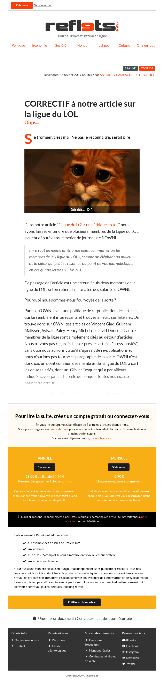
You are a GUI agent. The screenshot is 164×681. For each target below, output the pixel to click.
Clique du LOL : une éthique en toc (88, 224)
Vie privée (56, 640)
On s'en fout (146, 45)
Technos (103, 45)
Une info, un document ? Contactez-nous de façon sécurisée (82, 618)
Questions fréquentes (93, 642)
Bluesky (129, 640)
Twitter (128, 663)
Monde (82, 45)
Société (60, 45)
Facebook (130, 646)
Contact (18, 646)
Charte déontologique (57, 648)
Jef (152, 75)
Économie (39, 45)
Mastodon (130, 658)
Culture (124, 45)
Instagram (130, 652)
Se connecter (43, 5)
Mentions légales (97, 650)
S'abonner (21, 5)
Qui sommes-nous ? (25, 640)
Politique (18, 45)
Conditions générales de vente (100, 658)
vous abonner (59, 429)
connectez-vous (101, 438)
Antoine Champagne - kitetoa (124, 75)
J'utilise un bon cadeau (82, 602)
